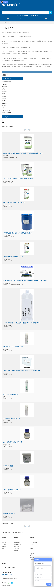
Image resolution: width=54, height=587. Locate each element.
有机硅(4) (4, 89)
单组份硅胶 (16, 546)
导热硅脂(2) (4, 91)
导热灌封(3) (4, 105)
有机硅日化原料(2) (6, 112)
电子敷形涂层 (17, 544)
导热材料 (16, 550)
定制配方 (32, 544)
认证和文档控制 (33, 542)
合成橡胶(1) (4, 103)
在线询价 (4, 542)
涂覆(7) (3, 108)
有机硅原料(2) (5, 86)
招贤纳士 (32, 557)
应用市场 (9, 22)
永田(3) (3, 120)
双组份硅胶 (16, 548)
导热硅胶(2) (4, 98)
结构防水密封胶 (18, 542)
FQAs (3, 548)
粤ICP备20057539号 (6, 585)
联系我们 (32, 555)
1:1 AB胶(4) (4, 84)
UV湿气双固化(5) (6, 110)
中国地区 (32, 559)
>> (30, 129)
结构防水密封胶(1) (6, 81)
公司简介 (32, 553)
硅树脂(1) (4, 96)
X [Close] (2, 122)
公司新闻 (4, 544)
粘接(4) (3, 93)
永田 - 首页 (4, 22)
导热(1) (3, 100)
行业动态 (4, 546)
